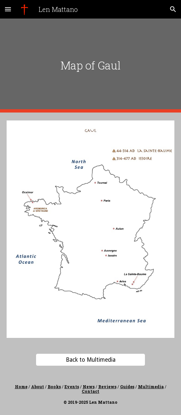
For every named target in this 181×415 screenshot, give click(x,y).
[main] (90, 65)
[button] (8, 9)
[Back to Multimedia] (90, 359)
